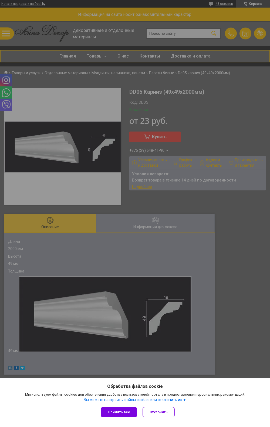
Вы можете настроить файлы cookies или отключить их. (133, 400)
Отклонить (159, 412)
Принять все (119, 412)
